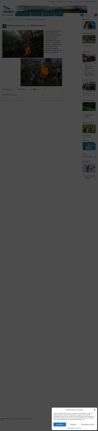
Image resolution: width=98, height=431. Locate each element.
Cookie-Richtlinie (71, 428)
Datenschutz (78, 428)
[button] (94, 410)
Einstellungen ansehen (87, 424)
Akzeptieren (59, 424)
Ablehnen (73, 424)
